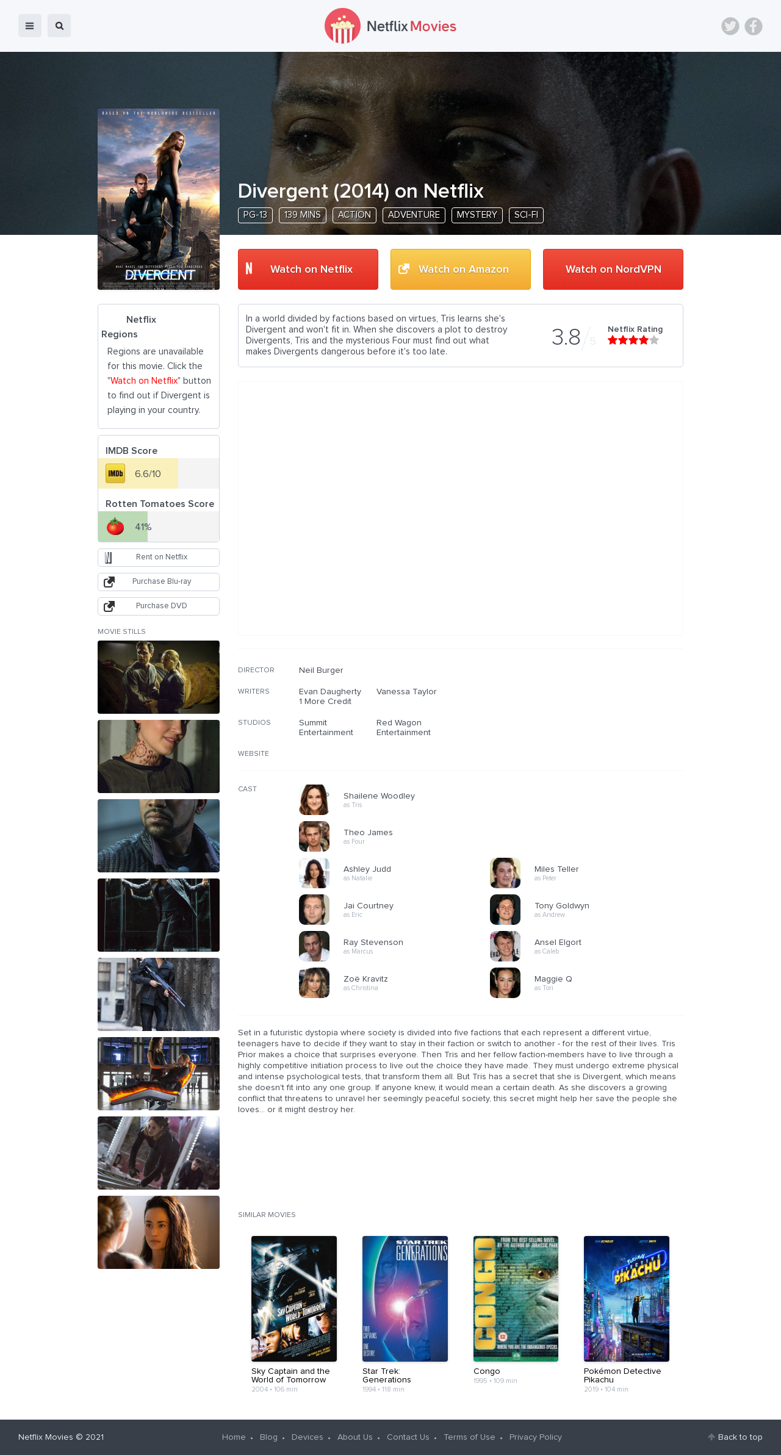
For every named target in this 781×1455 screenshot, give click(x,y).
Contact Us (408, 1437)
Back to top (740, 1437)
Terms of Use (469, 1437)
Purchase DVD (161, 606)
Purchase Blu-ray (161, 582)
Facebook (753, 26)
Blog (269, 1437)
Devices (307, 1437)
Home (234, 1437)
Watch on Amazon (464, 269)
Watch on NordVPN (613, 269)
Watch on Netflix (311, 269)
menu (29, 25)
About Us (355, 1437)
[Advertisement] (591, 743)
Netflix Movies (45, 1437)
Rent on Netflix (161, 557)
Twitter (730, 26)
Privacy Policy (535, 1437)
